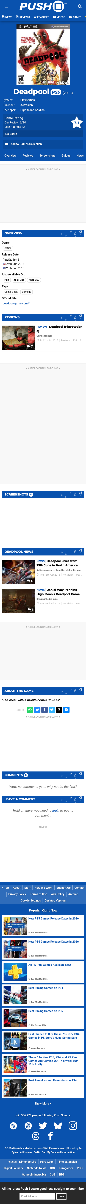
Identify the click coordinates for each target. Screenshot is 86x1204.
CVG (52, 1174)
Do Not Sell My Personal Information (54, 1152)
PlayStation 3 (28, 100)
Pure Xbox (46, 1161)
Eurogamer (66, 1168)
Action (8, 248)
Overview (10, 155)
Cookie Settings (31, 900)
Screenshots (47, 155)
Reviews (28, 155)
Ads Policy (57, 894)
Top (5, 887)
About (16, 887)
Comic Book (11, 291)
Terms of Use (38, 894)
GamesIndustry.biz (34, 1174)
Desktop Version (55, 900)
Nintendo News (36, 1168)
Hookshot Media (22, 1148)
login (55, 810)
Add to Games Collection (23, 144)
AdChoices (26, 1152)
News (80, 155)
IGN (52, 1168)
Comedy (26, 291)
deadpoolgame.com (16, 303)
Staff (27, 887)
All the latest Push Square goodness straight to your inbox (43, 1188)
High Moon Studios (32, 110)
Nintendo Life (27, 1161)
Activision (26, 105)
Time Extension (67, 1161)
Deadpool (37, 91)
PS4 (6, 279)
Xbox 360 (34, 279)
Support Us (63, 887)
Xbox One (18, 279)
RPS (62, 1174)
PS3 (75, 340)
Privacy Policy (17, 894)
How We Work (43, 887)
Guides (66, 155)
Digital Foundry (13, 1168)
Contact (79, 887)
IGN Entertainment (54, 1148)
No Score (11, 134)
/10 (23, 122)
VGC (79, 1168)
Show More (43, 1103)
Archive (73, 894)
